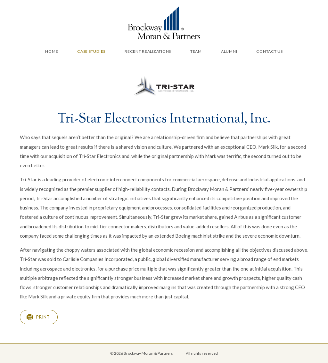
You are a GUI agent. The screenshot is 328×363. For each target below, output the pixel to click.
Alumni (229, 51)
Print (43, 317)
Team (196, 51)
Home (51, 51)
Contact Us (269, 51)
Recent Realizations (148, 51)
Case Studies (91, 51)
